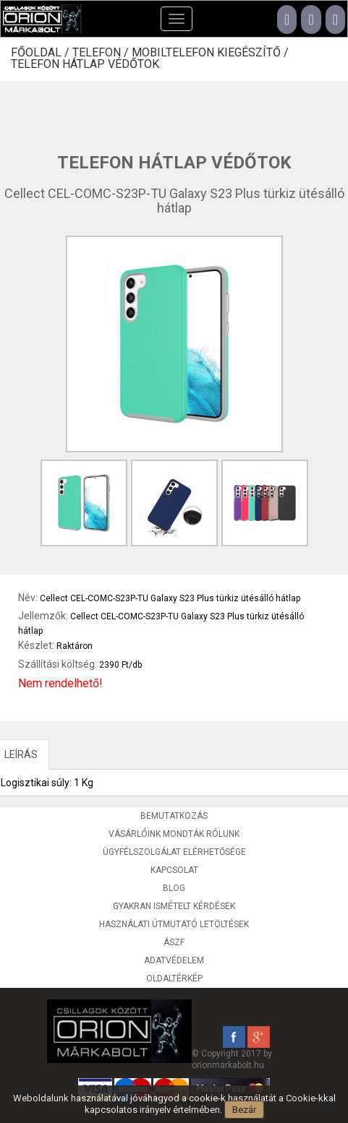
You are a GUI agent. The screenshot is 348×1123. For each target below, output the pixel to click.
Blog (174, 888)
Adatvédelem (174, 960)
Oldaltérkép (174, 978)
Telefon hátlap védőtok (85, 64)
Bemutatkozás (174, 816)
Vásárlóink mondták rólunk (174, 834)
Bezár (244, 1109)
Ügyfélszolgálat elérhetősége (174, 852)
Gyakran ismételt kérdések (174, 906)
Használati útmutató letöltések (174, 924)
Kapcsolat (174, 870)
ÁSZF (174, 942)
